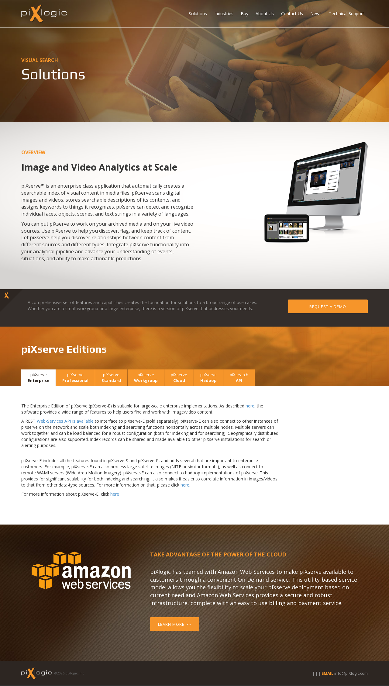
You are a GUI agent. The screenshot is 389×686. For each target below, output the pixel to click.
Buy (244, 13)
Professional (75, 377)
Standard (111, 377)
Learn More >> (174, 624)
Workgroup (146, 377)
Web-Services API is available (65, 421)
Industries (223, 13)
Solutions (198, 13)
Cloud (179, 377)
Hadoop (208, 377)
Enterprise (38, 377)
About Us (265, 13)
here (250, 406)
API (239, 377)
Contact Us (292, 13)
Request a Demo (327, 306)
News (316, 13)
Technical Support (346, 13)
